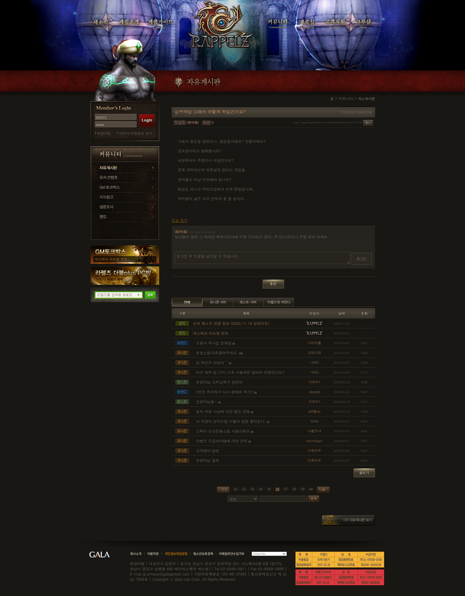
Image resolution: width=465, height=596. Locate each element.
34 (261, 489)
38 (294, 489)
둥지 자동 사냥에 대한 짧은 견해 (223, 411)
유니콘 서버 (217, 302)
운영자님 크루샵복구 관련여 (219, 382)
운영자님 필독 (207, 460)
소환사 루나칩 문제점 (213, 342)
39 (303, 489)
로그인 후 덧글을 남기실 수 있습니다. (262, 258)
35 (269, 489)
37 (286, 489)
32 (244, 489)
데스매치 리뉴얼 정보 (111, 259)
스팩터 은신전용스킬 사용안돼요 (223, 431)
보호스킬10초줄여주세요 (217, 352)
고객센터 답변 (207, 450)
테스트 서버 (248, 302)
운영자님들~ (206, 401)
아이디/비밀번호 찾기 (135, 133)
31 (236, 489)
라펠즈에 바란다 (279, 302)
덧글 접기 (180, 220)
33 (252, 489)
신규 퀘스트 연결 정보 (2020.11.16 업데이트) (231, 323)
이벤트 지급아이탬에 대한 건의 (221, 440)
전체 (187, 302)
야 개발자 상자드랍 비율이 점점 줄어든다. (231, 421)
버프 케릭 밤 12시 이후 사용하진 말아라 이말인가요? (240, 372)
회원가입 (104, 133)
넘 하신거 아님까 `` (212, 362)
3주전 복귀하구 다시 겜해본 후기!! (224, 391)
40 (311, 489)
